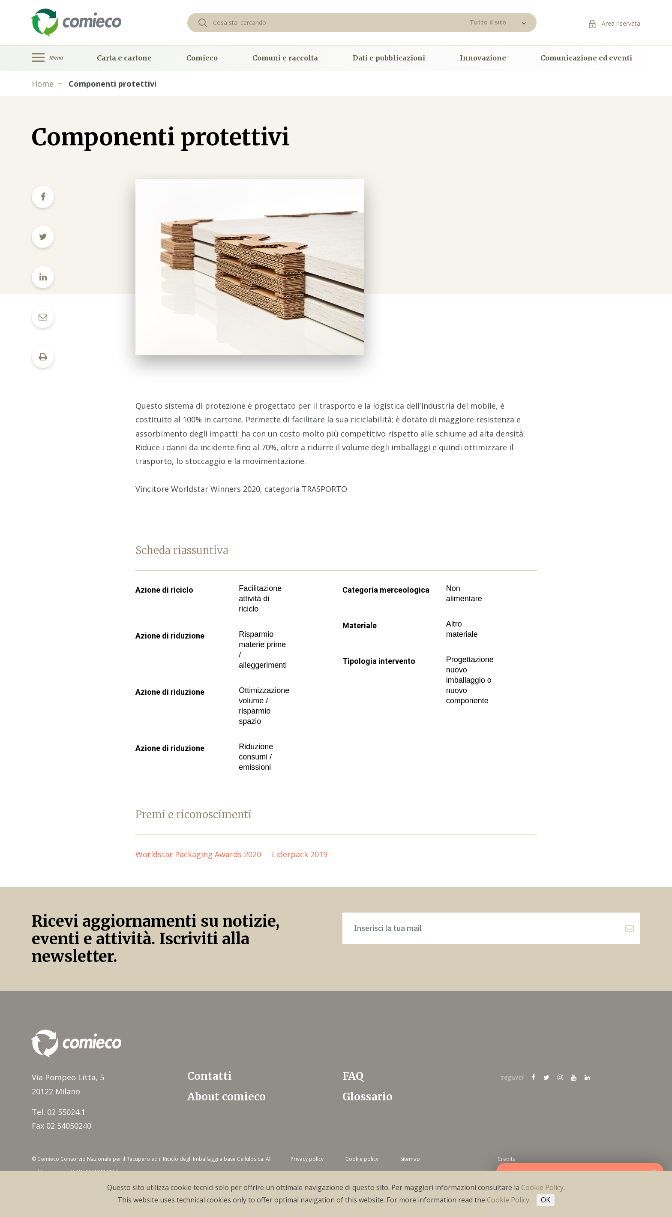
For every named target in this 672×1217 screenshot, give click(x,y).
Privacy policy (307, 1159)
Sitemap (410, 1159)
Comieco (202, 58)
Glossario (367, 1096)
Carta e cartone (124, 58)
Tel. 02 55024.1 (58, 1112)
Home (43, 83)
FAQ (352, 1076)
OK (545, 1200)
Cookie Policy (542, 1187)
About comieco (226, 1096)
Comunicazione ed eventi (586, 58)
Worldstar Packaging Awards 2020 (203, 854)
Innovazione (483, 58)
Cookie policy (361, 1159)
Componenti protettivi (112, 83)
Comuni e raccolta (285, 58)
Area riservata (614, 23)
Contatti (209, 1076)
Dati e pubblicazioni (389, 58)
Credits (506, 1159)
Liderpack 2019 (304, 854)
